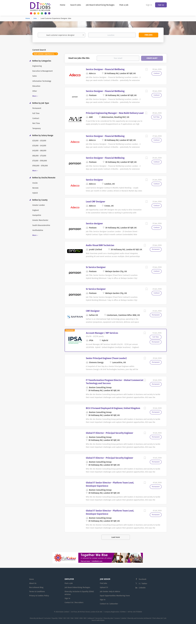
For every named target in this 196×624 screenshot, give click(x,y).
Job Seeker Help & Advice (110, 592)
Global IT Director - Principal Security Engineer (109, 433)
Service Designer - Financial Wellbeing (105, 69)
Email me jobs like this (79, 58)
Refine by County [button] (40, 200)
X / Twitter (143, 584)
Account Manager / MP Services (102, 333)
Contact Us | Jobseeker (109, 604)
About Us (32, 583)
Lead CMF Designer (95, 201)
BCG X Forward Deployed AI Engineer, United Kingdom (113, 408)
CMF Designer (93, 311)
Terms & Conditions (37, 592)
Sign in (149, 5)
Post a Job (69, 583)
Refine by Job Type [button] (40, 103)
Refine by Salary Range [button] (42, 135)
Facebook (142, 579)
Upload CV (104, 587)
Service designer (94, 223)
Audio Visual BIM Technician (100, 245)
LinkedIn (142, 588)
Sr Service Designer (96, 267)
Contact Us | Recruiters (74, 602)
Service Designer (94, 179)
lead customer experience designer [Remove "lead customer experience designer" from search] (46, 54)
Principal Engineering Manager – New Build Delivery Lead (115, 113)
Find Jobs (148, 35)
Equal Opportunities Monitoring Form (115, 596)
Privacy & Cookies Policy (39, 596)
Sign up (161, 5)
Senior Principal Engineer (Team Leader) (106, 358)
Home (28, 18)
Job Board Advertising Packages (77, 587)
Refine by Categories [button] (41, 61)
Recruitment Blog (36, 587)
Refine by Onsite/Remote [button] (43, 177)
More (34, 96)
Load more (115, 537)
